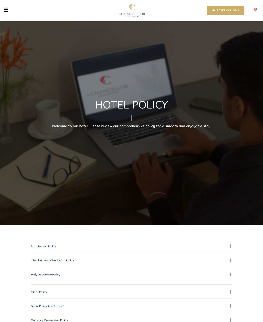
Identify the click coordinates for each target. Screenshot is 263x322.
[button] (131, 248)
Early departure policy (45, 274)
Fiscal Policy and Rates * (47, 306)
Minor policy (39, 292)
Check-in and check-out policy (52, 260)
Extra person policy (43, 246)
